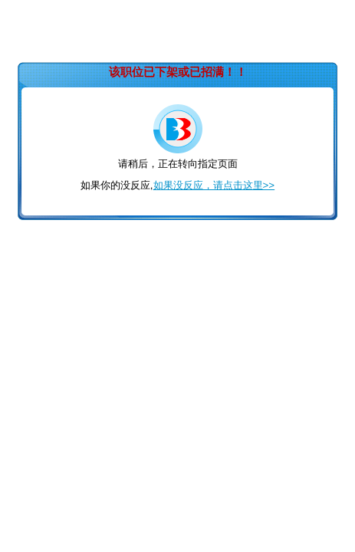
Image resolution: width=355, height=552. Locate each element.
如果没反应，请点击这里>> (214, 185)
